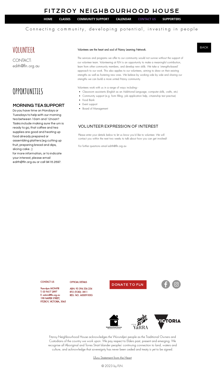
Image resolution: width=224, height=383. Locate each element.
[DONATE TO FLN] (128, 284)
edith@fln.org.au (26, 65)
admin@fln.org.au (51, 295)
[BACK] (204, 48)
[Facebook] (165, 284)
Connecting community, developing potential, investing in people (112, 29)
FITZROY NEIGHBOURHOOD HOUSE (112, 11)
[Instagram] (176, 284)
